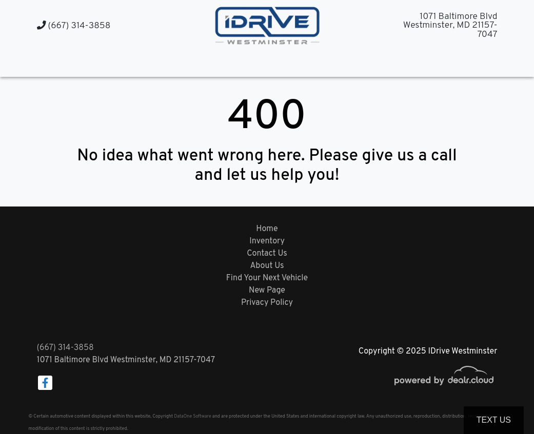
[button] (256, 62)
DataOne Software (192, 416)
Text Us (494, 420)
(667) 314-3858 (74, 26)
